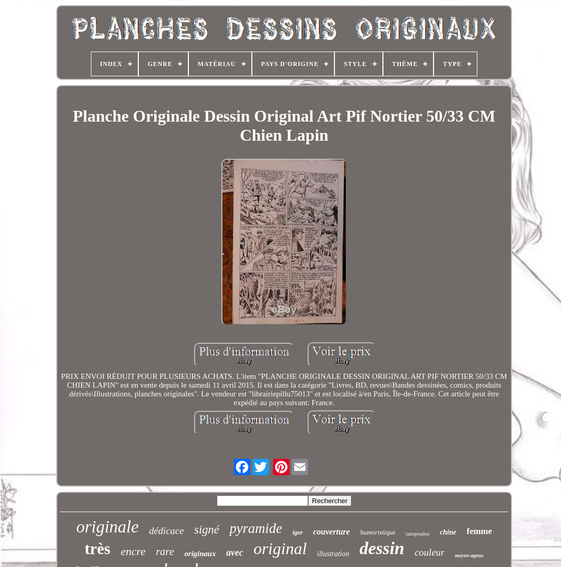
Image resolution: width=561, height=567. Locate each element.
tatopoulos (418, 533)
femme (479, 531)
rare (165, 551)
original (280, 548)
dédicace (166, 530)
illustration (333, 554)
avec (234, 552)
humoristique (378, 532)
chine (448, 532)
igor (298, 532)
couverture (331, 531)
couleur (429, 552)
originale (107, 527)
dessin (382, 548)
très (97, 549)
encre (133, 551)
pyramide (256, 528)
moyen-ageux (469, 555)
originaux (200, 553)
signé (206, 529)
